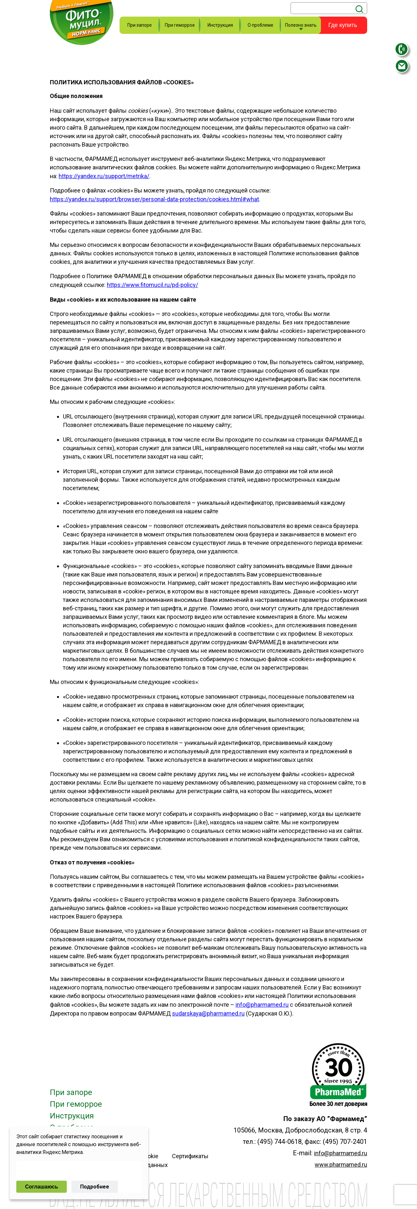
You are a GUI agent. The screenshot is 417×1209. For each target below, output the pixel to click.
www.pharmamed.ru (341, 1164)
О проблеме (260, 25)
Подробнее (94, 1187)
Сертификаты (190, 1156)
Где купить (342, 25)
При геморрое (180, 25)
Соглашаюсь (41, 1186)
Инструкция (220, 25)
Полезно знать (301, 25)
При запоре (139, 25)
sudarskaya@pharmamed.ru (208, 1013)
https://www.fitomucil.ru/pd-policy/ (152, 284)
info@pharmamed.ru (340, 1153)
